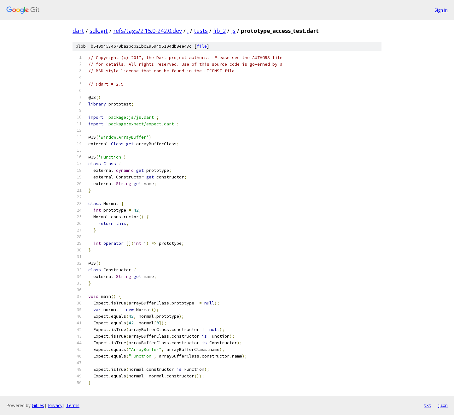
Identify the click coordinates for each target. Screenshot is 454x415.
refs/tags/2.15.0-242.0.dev (147, 30)
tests (201, 30)
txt (427, 405)
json (443, 405)
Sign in (441, 10)
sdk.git (99, 30)
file (202, 46)
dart (78, 30)
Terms (72, 405)
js (233, 30)
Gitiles (38, 405)
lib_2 (219, 30)
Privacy (55, 405)
